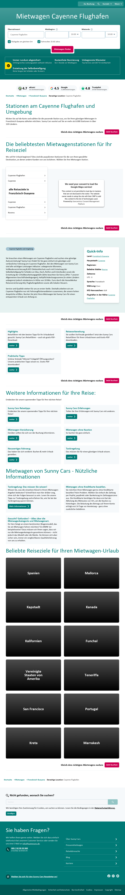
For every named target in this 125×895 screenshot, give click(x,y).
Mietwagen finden (62, 49)
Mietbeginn (51, 29)
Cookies (70, 891)
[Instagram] (113, 871)
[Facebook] (108, 871)
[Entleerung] (41, 34)
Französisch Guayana (101, 256)
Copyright (90, 891)
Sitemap (99, 891)
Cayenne (27, 181)
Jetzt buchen (112, 132)
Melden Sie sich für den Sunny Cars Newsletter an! (34, 872)
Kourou (27, 213)
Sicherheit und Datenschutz (40, 891)
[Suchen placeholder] (113, 797)
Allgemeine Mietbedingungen (15, 891)
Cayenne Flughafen (27, 175)
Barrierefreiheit (59, 891)
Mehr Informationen (19, 506)
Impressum (79, 891)
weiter (13, 345)
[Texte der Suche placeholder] (57, 797)
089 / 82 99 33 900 (19, 844)
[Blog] (117, 871)
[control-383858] (57, 34)
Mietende (87, 29)
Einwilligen (11, 809)
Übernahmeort (14, 29)
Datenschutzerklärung (105, 804)
